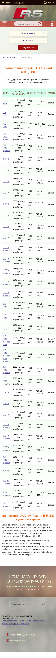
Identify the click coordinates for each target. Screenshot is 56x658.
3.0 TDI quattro (6, 426)
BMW (4, 621)
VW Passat (24, 623)
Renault (36, 621)
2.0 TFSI (5, 305)
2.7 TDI (6, 392)
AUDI (14, 57)
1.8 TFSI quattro (6, 136)
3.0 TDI (6, 415)
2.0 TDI (6, 159)
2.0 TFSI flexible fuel (6, 340)
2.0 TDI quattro (6, 249)
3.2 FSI (6, 471)
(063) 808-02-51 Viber (22, 634)
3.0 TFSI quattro (6, 460)
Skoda (28, 621)
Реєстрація (19, 2)
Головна (5, 57)
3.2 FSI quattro (6, 482)
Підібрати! (28, 47)
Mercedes (12, 621)
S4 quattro (6, 504)
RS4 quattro (6, 493)
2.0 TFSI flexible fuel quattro (6, 356)
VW (17, 623)
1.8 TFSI (5, 102)
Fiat (12, 623)
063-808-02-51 (28, 586)
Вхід (8, 2)
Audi (22, 621)
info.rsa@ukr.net (17, 640)
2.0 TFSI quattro (6, 370)
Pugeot (44, 621)
